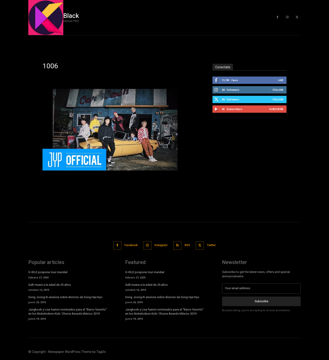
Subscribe (276, 109)
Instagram (160, 245)
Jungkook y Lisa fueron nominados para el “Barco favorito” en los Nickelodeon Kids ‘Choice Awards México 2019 (67, 311)
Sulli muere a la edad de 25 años (49, 284)
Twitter (214, 245)
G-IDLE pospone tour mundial (47, 271)
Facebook (128, 245)
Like (280, 80)
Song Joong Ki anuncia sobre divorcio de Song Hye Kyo (65, 296)
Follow (278, 89)
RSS (188, 245)
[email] (261, 288)
